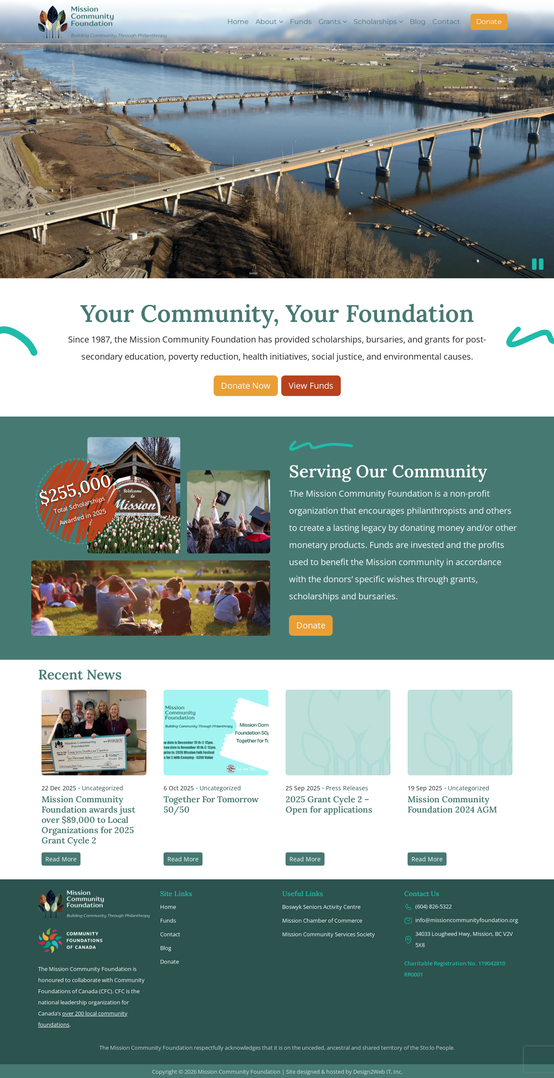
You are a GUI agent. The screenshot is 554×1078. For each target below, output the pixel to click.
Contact (446, 22)
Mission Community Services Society (328, 934)
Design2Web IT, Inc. (377, 1071)
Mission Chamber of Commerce (322, 920)
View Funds (311, 385)
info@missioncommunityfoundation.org (460, 920)
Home (238, 22)
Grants (330, 22)
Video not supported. (277, 139)
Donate (489, 22)
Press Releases (347, 788)
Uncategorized (102, 788)
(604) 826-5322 (428, 906)
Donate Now (246, 385)
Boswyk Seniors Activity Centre (321, 907)
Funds (301, 22)
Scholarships (375, 22)
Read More (61, 859)
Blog (418, 22)
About (266, 22)
